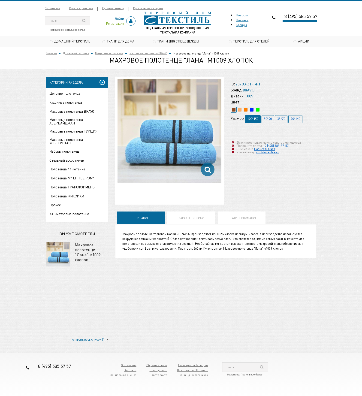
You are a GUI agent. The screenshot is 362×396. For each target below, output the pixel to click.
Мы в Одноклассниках (194, 375)
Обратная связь (156, 365)
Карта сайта (159, 375)
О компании (52, 8)
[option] (169, 131)
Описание (141, 218)
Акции (303, 41)
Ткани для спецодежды (178, 41)
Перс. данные (158, 370)
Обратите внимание (241, 218)
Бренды (241, 25)
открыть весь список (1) (89, 339)
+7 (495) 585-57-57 (276, 145)
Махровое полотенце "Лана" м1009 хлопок (88, 252)
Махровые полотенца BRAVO (148, 53)
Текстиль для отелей (251, 41)
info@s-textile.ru (267, 152)
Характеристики (191, 218)
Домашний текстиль (72, 41)
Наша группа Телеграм (193, 365)
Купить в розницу (113, 8)
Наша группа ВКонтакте (192, 370)
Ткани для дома (120, 41)
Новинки (242, 20)
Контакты (130, 370)
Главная (51, 53)
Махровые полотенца (109, 53)
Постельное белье (74, 29)
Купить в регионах (81, 8)
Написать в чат (264, 149)
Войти (119, 18)
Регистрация (115, 23)
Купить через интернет (148, 8)
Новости (242, 15)
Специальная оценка (122, 375)
